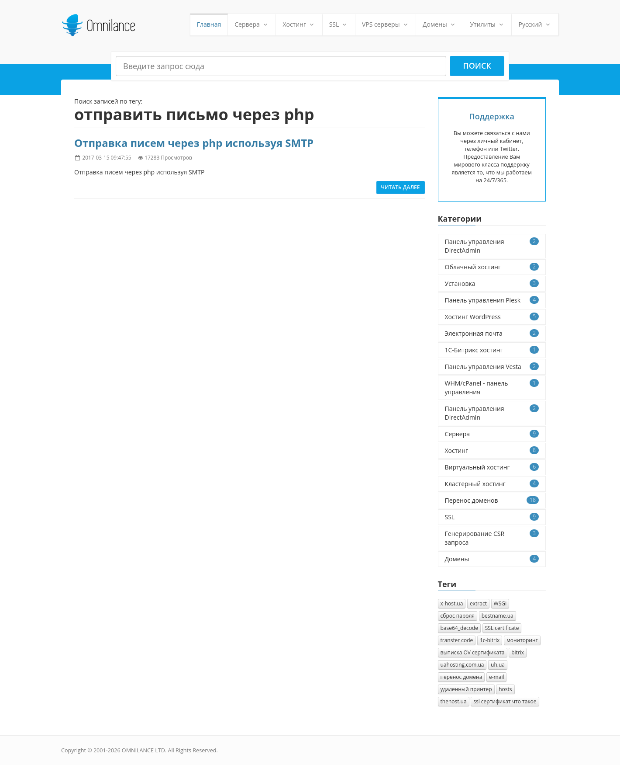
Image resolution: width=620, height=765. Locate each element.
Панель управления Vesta (492, 366)
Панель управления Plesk (492, 300)
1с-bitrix (489, 640)
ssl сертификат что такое (504, 701)
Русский (534, 24)
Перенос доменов (492, 500)
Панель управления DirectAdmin (492, 245)
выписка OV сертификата (473, 652)
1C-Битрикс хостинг (492, 350)
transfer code (457, 640)
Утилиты (487, 24)
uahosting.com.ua (462, 664)
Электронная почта (492, 333)
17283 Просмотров (168, 157)
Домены (439, 24)
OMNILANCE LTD (143, 750)
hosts (505, 689)
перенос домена (461, 677)
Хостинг (298, 24)
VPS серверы (385, 24)
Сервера (251, 24)
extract (478, 603)
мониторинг (522, 640)
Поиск (477, 65)
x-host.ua (452, 603)
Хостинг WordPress (492, 317)
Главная (209, 24)
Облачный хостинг (492, 267)
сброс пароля (458, 615)
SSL (338, 24)
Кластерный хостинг (492, 484)
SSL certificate (502, 628)
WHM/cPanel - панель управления (492, 387)
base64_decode (460, 628)
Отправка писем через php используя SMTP (193, 143)
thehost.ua (454, 701)
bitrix (517, 652)
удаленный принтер (466, 689)
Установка (492, 283)
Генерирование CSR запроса (492, 537)
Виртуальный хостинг (492, 467)
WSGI (500, 603)
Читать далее (400, 187)
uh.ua (498, 664)
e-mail (496, 677)
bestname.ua (497, 615)
